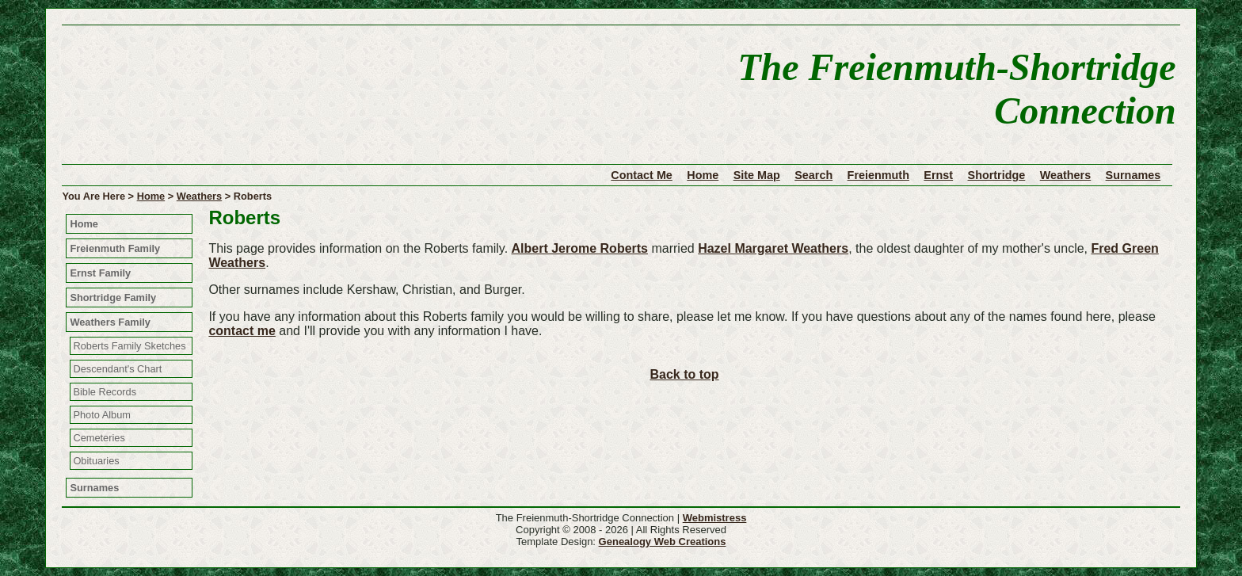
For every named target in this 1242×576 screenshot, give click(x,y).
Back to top (684, 374)
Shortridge (997, 175)
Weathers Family (110, 322)
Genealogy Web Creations (662, 541)
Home (702, 175)
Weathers (1066, 175)
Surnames (1133, 175)
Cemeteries (98, 438)
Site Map (756, 175)
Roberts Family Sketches (129, 346)
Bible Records (104, 392)
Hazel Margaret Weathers (773, 248)
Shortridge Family (113, 297)
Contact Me (641, 175)
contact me (241, 331)
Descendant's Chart (117, 369)
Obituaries (96, 461)
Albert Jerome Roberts (580, 248)
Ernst (938, 175)
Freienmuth (878, 175)
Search (813, 175)
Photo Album (102, 415)
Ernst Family (100, 273)
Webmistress (715, 518)
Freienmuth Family (115, 248)
